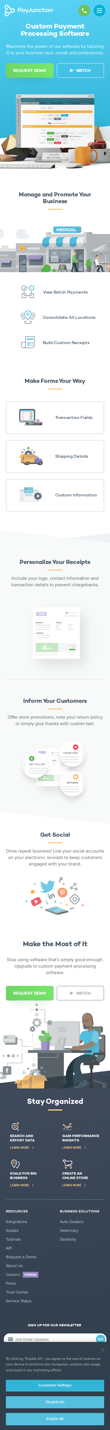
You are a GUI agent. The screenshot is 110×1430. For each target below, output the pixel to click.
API (9, 1248)
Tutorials (13, 1239)
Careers (22, 1275)
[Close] (103, 1350)
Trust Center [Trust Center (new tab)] (17, 1292)
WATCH (83, 71)
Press (11, 1283)
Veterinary (69, 1230)
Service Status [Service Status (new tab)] (19, 1300)
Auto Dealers (72, 1221)
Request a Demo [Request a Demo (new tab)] (21, 1256)
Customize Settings (54, 1385)
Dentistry (68, 1239)
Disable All (55, 1402)
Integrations (16, 1221)
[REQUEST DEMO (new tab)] (30, 70)
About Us (14, 1265)
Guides (12, 1230)
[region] (55, 1386)
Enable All (55, 1419)
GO (100, 1339)
